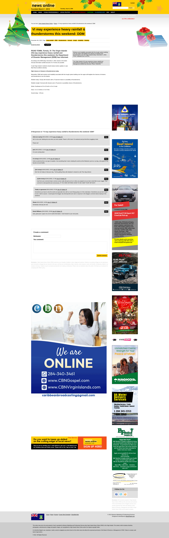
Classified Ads (75, 514)
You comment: (38, 239)
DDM (56, 40)
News (40, 12)
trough (75, 40)
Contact (133, 2)
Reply (106, 137)
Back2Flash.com (130, 516)
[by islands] (132, 15)
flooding (87, 40)
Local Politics (65, 12)
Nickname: (37, 236)
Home (35, 12)
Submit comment (102, 255)
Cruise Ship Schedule (64, 514)
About (113, 12)
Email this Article (35, 44)
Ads (107, 12)
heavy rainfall (50, 40)
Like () (55, 137)
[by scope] (123, 15)
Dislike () (60, 137)
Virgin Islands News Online (46, 23)
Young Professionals (51, 12)
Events (56, 514)
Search (130, 7)
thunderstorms (62, 40)
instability (80, 40)
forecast (70, 40)
